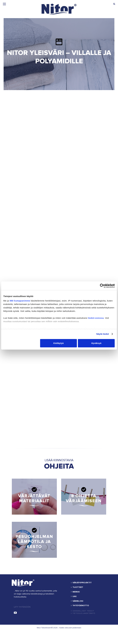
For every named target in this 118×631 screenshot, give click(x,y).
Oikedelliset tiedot (83, 611)
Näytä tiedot (102, 334)
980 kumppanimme (20, 300)
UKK (75, 596)
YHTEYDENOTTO (81, 605)
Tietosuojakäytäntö (84, 613)
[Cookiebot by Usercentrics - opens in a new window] (102, 286)
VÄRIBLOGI (78, 601)
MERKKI (76, 592)
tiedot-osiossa (96, 318)
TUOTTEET (78, 587)
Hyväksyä (96, 343)
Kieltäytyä (58, 343)
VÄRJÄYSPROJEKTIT (82, 582)
